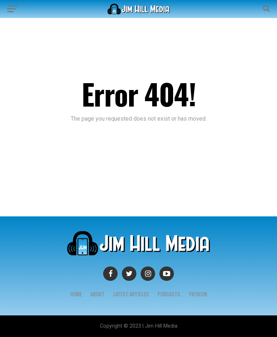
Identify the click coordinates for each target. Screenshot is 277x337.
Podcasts (169, 294)
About (98, 294)
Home (76, 294)
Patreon (198, 294)
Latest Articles (131, 294)
